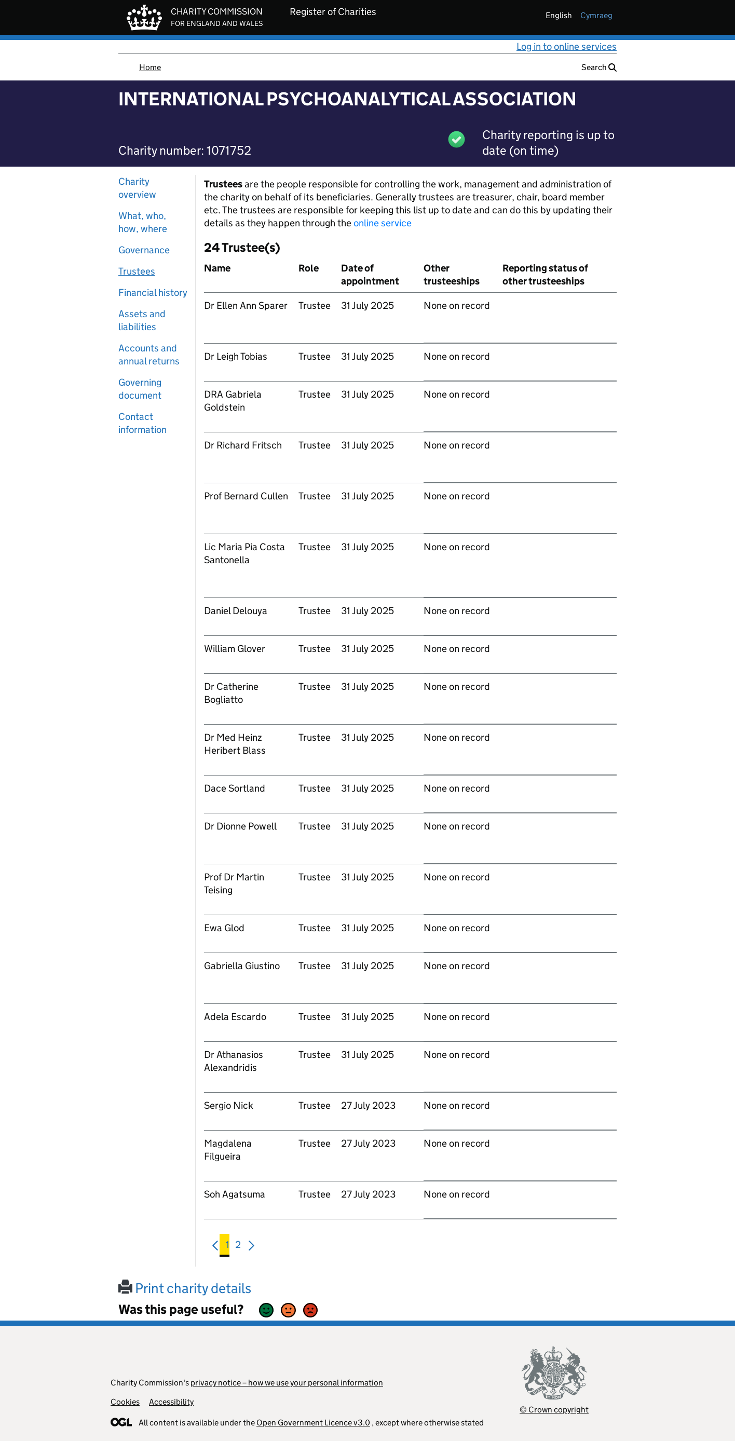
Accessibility (171, 1402)
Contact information (142, 423)
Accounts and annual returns (149, 354)
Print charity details (184, 1288)
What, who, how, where (142, 222)
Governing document (139, 388)
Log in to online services (566, 46)
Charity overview (137, 187)
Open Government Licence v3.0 (313, 1423)
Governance (144, 250)
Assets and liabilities (142, 320)
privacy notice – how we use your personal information (286, 1383)
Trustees (136, 271)
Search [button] (599, 67)
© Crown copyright (554, 1410)
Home (150, 67)
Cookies (125, 1402)
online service (382, 223)
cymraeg (596, 15)
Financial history (152, 292)
